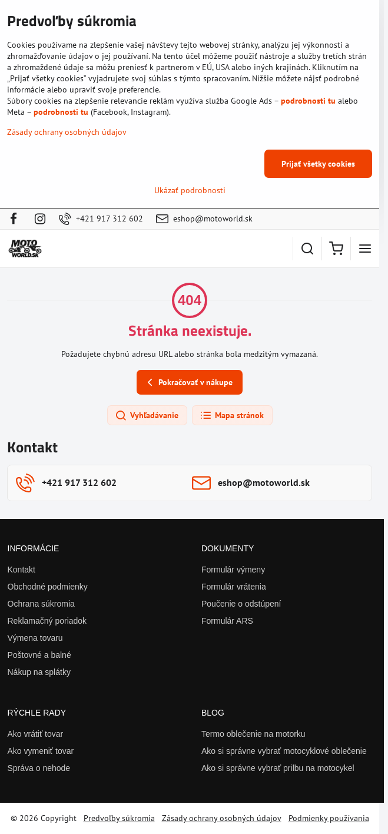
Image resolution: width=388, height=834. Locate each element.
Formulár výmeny (233, 569)
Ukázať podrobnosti (189, 190)
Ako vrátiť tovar (36, 734)
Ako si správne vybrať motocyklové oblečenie (284, 751)
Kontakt (21, 569)
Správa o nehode (39, 768)
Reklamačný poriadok (47, 621)
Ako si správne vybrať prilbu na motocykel (277, 768)
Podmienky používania (328, 818)
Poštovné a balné (39, 655)
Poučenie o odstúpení (241, 603)
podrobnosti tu (308, 100)
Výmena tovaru (35, 638)
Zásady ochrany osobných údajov (221, 818)
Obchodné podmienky (48, 586)
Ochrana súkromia (41, 603)
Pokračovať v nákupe (188, 382)
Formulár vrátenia (233, 586)
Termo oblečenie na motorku (253, 734)
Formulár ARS (227, 621)
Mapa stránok (232, 416)
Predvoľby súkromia (119, 818)
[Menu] (365, 248)
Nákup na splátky (39, 672)
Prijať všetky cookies (318, 163)
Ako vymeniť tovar (41, 751)
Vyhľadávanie (146, 416)
